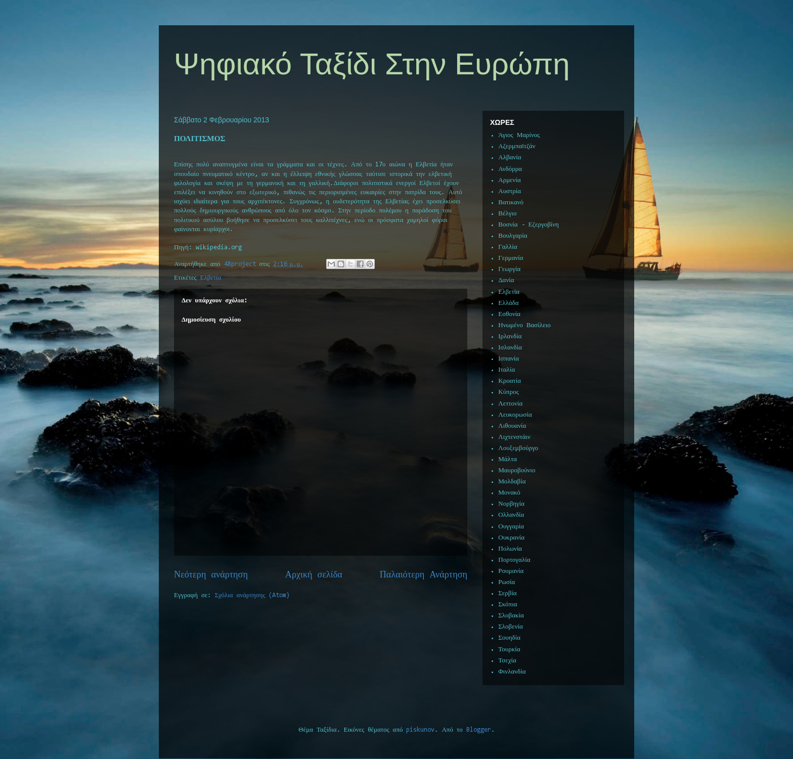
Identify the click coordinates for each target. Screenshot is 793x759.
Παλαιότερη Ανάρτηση (423, 575)
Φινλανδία (511, 671)
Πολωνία (510, 549)
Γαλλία (507, 247)
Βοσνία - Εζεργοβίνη (528, 224)
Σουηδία (509, 638)
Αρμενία (509, 180)
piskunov (420, 730)
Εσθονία (509, 314)
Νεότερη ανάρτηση (211, 575)
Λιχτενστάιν (514, 437)
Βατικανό (510, 202)
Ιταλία (506, 370)
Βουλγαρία (512, 236)
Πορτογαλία (514, 560)
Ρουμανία (510, 571)
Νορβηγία (511, 504)
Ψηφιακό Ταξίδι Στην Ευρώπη (372, 64)
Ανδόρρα (510, 169)
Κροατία (509, 381)
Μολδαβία (511, 481)
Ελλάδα (508, 303)
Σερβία (507, 593)
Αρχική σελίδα (313, 575)
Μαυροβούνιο (516, 470)
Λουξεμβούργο (518, 448)
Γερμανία (510, 258)
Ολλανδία (511, 515)
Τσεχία (507, 660)
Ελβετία (211, 278)
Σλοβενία (510, 626)
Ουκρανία (511, 537)
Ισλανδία (510, 347)
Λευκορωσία (515, 415)
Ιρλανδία (509, 336)
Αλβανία (509, 157)
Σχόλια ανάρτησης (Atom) (252, 595)
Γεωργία (509, 269)
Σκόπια (507, 604)
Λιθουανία (512, 426)
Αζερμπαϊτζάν (516, 146)
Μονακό (509, 492)
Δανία (506, 280)
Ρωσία (506, 582)
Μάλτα (507, 459)
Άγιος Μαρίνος (519, 135)
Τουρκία (509, 649)
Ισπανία (508, 358)
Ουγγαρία (511, 526)
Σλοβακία (511, 615)
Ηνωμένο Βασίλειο (524, 325)
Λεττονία (510, 403)
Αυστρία (509, 191)
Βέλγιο (507, 213)
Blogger (478, 730)
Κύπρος (508, 392)
